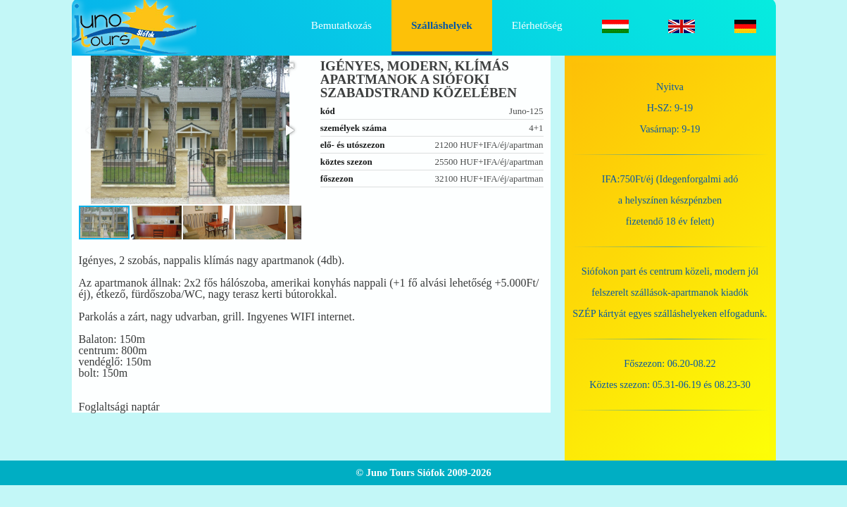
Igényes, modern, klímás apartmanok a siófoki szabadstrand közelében (418, 79)
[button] (288, 68)
